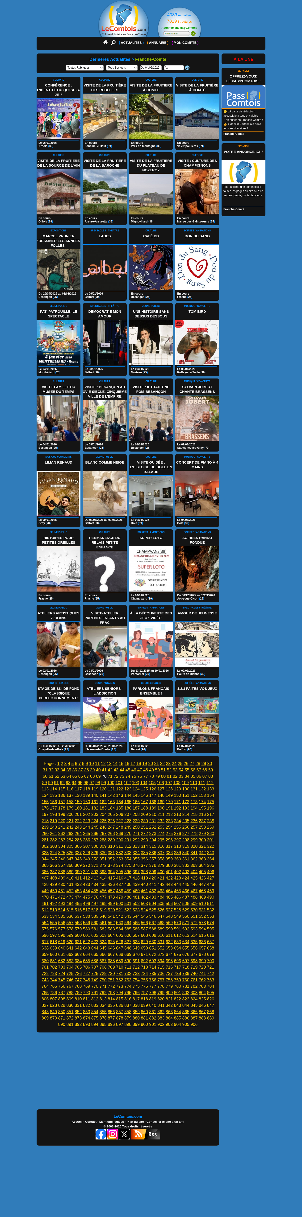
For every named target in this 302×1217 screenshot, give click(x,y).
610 (160, 935)
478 (111, 897)
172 (185, 801)
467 (193, 890)
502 (136, 903)
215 (193, 814)
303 (53, 846)
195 (202, 808)
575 (45, 929)
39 (92, 770)
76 (139, 776)
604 (111, 935)
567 (152, 922)
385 (210, 865)
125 (144, 789)
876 (103, 1018)
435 (103, 884)
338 (169, 852)
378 (152, 865)
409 (61, 878)
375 (127, 865)
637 (210, 941)
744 (53, 980)
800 (169, 992)
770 (94, 986)
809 (70, 999)
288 (103, 840)
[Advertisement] (151, 1072)
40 (98, 770)
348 (78, 859)
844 (185, 1005)
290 (119, 840)
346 (61, 859)
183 (103, 808)
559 (86, 922)
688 (111, 960)
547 (160, 916)
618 (53, 941)
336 (152, 852)
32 (51, 770)
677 (193, 954)
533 (45, 916)
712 (136, 967)
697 (185, 960)
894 (94, 1024)
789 (78, 992)
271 (136, 833)
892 (78, 1024)
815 (119, 999)
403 (185, 871)
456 (103, 890)
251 (144, 827)
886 (185, 1018)
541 (111, 916)
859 (136, 1011)
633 (177, 941)
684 (78, 960)
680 (45, 960)
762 (202, 980)
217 (210, 814)
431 (70, 884)
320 (193, 846)
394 (111, 871)
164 (119, 801)
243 (78, 827)
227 (119, 820)
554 (45, 922)
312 (127, 846)
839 (144, 1005)
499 (111, 903)
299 (193, 840)
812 (94, 999)
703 (61, 967)
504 (152, 903)
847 (210, 1005)
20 (150, 763)
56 (193, 770)
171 (177, 801)
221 (70, 820)
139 (86, 795)
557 (70, 922)
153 (202, 795)
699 (202, 960)
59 (210, 770)
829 (61, 1005)
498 (103, 903)
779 (169, 986)
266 (94, 833)
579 (78, 929)
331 (111, 852)
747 (78, 980)
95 (80, 782)
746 (70, 980)
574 (210, 922)
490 (210, 897)
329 (94, 852)
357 (152, 859)
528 (177, 910)
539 (94, 916)
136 (61, 795)
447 (202, 884)
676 (185, 954)
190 (160, 808)
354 (127, 859)
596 (45, 935)
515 (70, 910)
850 (61, 1011)
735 (152, 973)
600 (78, 935)
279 (202, 833)
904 (177, 1024)
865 (185, 1011)
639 (53, 948)
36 (74, 770)
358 (160, 859)
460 (136, 890)
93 (68, 782)
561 (103, 922)
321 (202, 846)
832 (86, 1005)
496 (86, 903)
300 (202, 840)
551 (193, 916)
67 (86, 776)
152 (193, 795)
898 (127, 1024)
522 (127, 910)
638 (45, 948)
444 (177, 884)
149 (169, 795)
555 (53, 922)
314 (144, 846)
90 (50, 782)
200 (70, 814)
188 (144, 808)
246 (103, 827)
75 (133, 776)
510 (202, 903)
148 (160, 795)
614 (193, 935)
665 (94, 954)
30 (209, 763)
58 (204, 770)
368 (70, 865)
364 (210, 859)
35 (69, 770)
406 (210, 871)
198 (53, 814)
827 (45, 1005)
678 (202, 954)
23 (168, 763)
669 (127, 954)
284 (70, 840)
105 (152, 782)
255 (177, 827)
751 (111, 980)
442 (160, 884)
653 (169, 948)
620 (70, 941)
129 (177, 789)
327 (78, 852)
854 (94, 1011)
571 (185, 922)
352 (111, 859)
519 (103, 910)
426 (202, 878)
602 (94, 935)
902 (160, 1024)
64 (69, 776)
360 (177, 859)
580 (86, 929)
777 (152, 986)
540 (103, 916)
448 (210, 884)
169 (160, 801)
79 (157, 776)
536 (70, 916)
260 (45, 833)
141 (103, 795)
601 (86, 935)
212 (169, 814)
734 (144, 973)
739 (185, 973)
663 (78, 954)
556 (61, 922)
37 (80, 770)
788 (70, 992)
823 (185, 999)
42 (110, 770)
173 (193, 801)
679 (210, 954)
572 (193, 922)
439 (136, 884)
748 (86, 980)
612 (177, 935)
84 (187, 776)
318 (177, 846)
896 (111, 1024)
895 (103, 1024)
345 (53, 859)
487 (185, 897)
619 (61, 941)
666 (103, 954)
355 (136, 859)
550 (185, 916)
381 (177, 865)
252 (152, 827)
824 (193, 999)
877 (111, 1018)
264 (78, 833)
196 (210, 808)
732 (127, 973)
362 (193, 859)
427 (210, 878)
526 (160, 910)
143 (119, 795)
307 (86, 846)
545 (144, 916)
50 (157, 770)
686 (94, 960)
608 (144, 935)
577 (61, 929)
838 (136, 1005)
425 (193, 878)
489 (202, 897)
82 (175, 776)
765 (53, 986)
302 (45, 846)
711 (127, 967)
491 (45, 903)
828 (53, 1005)
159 (78, 801)
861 (152, 1011)
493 (61, 903)
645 (103, 948)
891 (70, 1024)
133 (210, 789)
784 (210, 986)
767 (70, 986)
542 (119, 916)
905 (185, 1024)
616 (210, 935)
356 (144, 859)
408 (53, 878)
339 (177, 852)
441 (152, 884)
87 (204, 776)
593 (193, 929)
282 (53, 840)
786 (53, 992)
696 (177, 960)
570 (177, 922)
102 (127, 782)
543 (127, 916)
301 (210, 840)
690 (127, 960)
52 (169, 770)
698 (193, 960)
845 (193, 1005)
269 (119, 833)
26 (186, 763)
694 (160, 960)
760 (185, 980)
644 (94, 948)
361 (185, 859)
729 (103, 973)
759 (177, 980)
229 (136, 820)
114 (53, 789)
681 (53, 960)
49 (151, 770)
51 (163, 770)
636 (202, 941)
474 (78, 897)
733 (136, 973)
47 (139, 770)
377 (144, 865)
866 (193, 1011)
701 (45, 967)
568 (160, 922)
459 (127, 890)
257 (193, 827)
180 (78, 808)
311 (119, 846)
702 (53, 967)
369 (78, 865)
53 (175, 770)
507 (177, 903)
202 (86, 814)
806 (45, 999)
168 (152, 801)
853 (86, 1011)
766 (61, 986)
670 (136, 954)
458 (119, 890)
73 (122, 776)
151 (185, 795)
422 (169, 878)
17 (132, 763)
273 (152, 833)
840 (152, 1005)
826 (210, 999)
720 (202, 967)
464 (169, 890)
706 (86, 967)
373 (111, 865)
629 (144, 941)
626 (119, 941)
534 (53, 916)
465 (177, 890)
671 (144, 954)
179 (70, 808)
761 (193, 980)
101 (118, 782)
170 (169, 801)
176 (45, 808)
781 (185, 986)
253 (160, 827)
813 (103, 999)
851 (70, 1011)
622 (86, 941)
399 (152, 871)
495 (78, 903)
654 (177, 948)
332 (119, 852)
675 (177, 954)
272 (144, 833)
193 (185, 808)
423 (177, 878)
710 (119, 967)
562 (111, 922)
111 (201, 782)
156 (53, 801)
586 (136, 929)
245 (94, 827)
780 (177, 986)
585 (127, 929)
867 (202, 1011)
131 (193, 789)
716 (169, 967)
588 (152, 929)
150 (177, 795)
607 (136, 935)
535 (61, 916)
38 (86, 770)
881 (144, 1018)
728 (94, 973)
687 (103, 960)
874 (86, 1018)
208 (136, 814)
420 (152, 878)
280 (210, 833)
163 (111, 801)
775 (136, 986)
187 (136, 808)
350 (94, 859)
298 (185, 840)
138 (78, 795)
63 (62, 776)
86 (199, 776)
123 (127, 789)
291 (127, 840)
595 (210, 929)
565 (136, 922)
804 (202, 992)
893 (86, 1024)
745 (61, 980)
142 (111, 795)
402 (177, 871)
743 (45, 980)
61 (51, 776)
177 (53, 808)
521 (119, 910)
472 (61, 897)
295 (160, 840)
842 (169, 1005)
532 (210, 910)
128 (169, 789)
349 (86, 859)
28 (198, 763)
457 (111, 890)
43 (116, 770)
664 (86, 954)
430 (61, 884)
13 (109, 763)
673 (160, 954)
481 (136, 897)
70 (104, 776)
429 (53, 884)
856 (111, 1011)
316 (160, 846)
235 (185, 820)
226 (111, 820)
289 (111, 840)
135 (53, 795)
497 (94, 903)
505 (160, 903)
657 (202, 948)
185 (119, 808)
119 (94, 789)
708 (103, 967)
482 (144, 897)
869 (45, 1018)
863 (169, 1011)
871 (61, 1018)
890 (61, 1024)
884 (169, 1018)
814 (111, 999)
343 (210, 852)
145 (136, 795)
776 (144, 986)
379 (160, 865)
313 (136, 846)
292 (136, 840)
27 (191, 763)
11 (97, 763)
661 (61, 954)
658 (210, 948)
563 (119, 922)
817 (136, 999)
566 (144, 922)
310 (111, 846)
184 (111, 808)
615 (202, 935)
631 (160, 941)
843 (177, 1005)
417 (127, 878)
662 (70, 954)
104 (143, 782)
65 (74, 776)
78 (151, 776)
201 (78, 814)
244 (86, 827)
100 (110, 782)
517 (86, 910)
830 (70, 1005)
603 (103, 935)
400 (160, 871)
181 (86, 808)
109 (185, 782)
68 (92, 776)
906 (193, 1024)
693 (152, 960)
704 (70, 967)
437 (119, 884)
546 (152, 916)
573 (202, 922)
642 (78, 948)
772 (111, 986)
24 (174, 763)
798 (152, 992)
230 (144, 820)
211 (160, 814)
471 (53, 897)
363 (202, 859)
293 (144, 840)
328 (86, 852)
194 (193, 808)
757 (160, 980)
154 (210, 795)
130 (185, 789)
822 (177, 999)
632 (169, 941)
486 (177, 897)
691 (136, 960)
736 (160, 973)
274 (160, 833)
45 (128, 770)
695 (169, 960)
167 (144, 801)
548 (169, 916)
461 (144, 890)
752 (119, 980)
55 (187, 770)
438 (127, 884)
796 (136, 992)
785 (45, 992)
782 (193, 986)
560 (94, 922)
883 (160, 1018)
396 (127, 871)
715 (160, 967)
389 (70, 871)
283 (61, 840)
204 (103, 814)
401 (169, 871)
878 (119, 1018)
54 (181, 770)
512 (45, 910)
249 (127, 827)
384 (202, 865)
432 (78, 884)
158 (70, 801)
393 (103, 871)
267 (103, 833)
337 (160, 852)
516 (78, 910)
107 (168, 782)
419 (144, 878)
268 (111, 833)
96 (86, 782)
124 (136, 789)
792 (103, 992)
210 (152, 814)
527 (169, 910)
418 (136, 878)
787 (61, 992)
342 (202, 852)
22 (162, 763)
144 (127, 795)
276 (177, 833)
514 (61, 910)
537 (78, 916)
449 (45, 890)
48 (145, 770)
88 (210, 776)
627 (127, 941)
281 (45, 840)
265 (86, 833)
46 (133, 770)
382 (185, 865)
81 (169, 776)
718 (185, 967)
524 (144, 910)
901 (152, 1024)
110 (193, 782)
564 (127, 922)
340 (185, 852)
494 (70, 903)
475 (86, 897)
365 (45, 865)
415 (111, 878)
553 (210, 916)
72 (116, 776)
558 (78, 922)
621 (78, 941)
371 (94, 865)
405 (202, 871)
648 (127, 948)
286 (86, 840)
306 (78, 846)
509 (193, 903)
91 (56, 782)
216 (202, 814)
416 (119, 878)
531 (202, 910)
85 (193, 776)
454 (86, 890)
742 (210, 973)
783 (202, 986)
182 (94, 808)
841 (160, 1005)
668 (119, 954)
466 (185, 890)
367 (61, 865)
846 (202, 1005)
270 (127, 833)
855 (103, 1011)
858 (127, 1011)
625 (111, 941)
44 (122, 770)
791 (94, 992)
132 (202, 789)
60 (45, 776)
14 (115, 763)
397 (136, 871)
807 (53, 999)
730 (111, 973)
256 (185, 827)
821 (169, 999)
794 (119, 992)
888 (202, 1018)
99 (103, 782)
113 (45, 789)
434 (94, 884)
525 (152, 910)
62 (57, 776)
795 (127, 992)
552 (202, 916)
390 (78, 871)
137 (70, 795)
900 (144, 1024)
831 (78, 1005)
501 (127, 903)
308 (94, 846)
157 (61, 801)
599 (70, 935)
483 (152, 897)
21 (156, 763)
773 (119, 986)
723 (53, 973)
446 (193, 884)
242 (70, 827)
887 (193, 1018)
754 (136, 980)
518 (94, 910)
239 (45, 827)
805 (210, 992)
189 (152, 808)
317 (169, 846)
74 (128, 776)
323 (45, 852)
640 (61, 948)
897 (119, 1024)
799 (160, 992)
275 (169, 833)
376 (136, 865)
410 (70, 878)
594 (202, 929)
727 (86, 973)
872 (70, 1018)
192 (177, 808)
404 (193, 871)
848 (45, 1011)
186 (127, 808)
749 (94, 980)
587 (144, 929)
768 (78, 986)
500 (119, 903)
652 (160, 948)
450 (53, 890)
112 (210, 782)
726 (78, 973)
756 (152, 980)
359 (169, 859)
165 (127, 801)
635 (193, 941)
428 (45, 884)
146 (144, 795)
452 (70, 890)
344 (45, 859)
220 (61, 820)
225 (103, 820)
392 (94, 871)
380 (169, 865)
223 (86, 820)
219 (53, 820)
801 (177, 992)
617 (45, 941)
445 (185, 884)
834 (103, 1005)
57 (199, 770)
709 (111, 967)
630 (152, 941)
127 (160, 789)
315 (152, 846)
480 (127, 897)
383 (193, 865)
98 (97, 782)
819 (152, 999)
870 (53, 1018)
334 (136, 852)
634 (185, 941)
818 (144, 999)
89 (44, 782)
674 (169, 954)
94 (74, 782)
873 (78, 1018)
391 (86, 871)
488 (193, 897)
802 (185, 992)
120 (103, 789)
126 (152, 789)
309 (103, 846)
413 (94, 878)
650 (144, 948)
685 (86, 960)
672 (152, 954)
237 (202, 820)
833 (94, 1005)
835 (111, 1005)
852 (78, 1011)
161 (94, 801)
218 (45, 820)
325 (61, 852)
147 (152, 795)
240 (53, 827)
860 (144, 1011)
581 (94, 929)
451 (61, 890)
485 (169, 897)
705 (78, 967)
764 (45, 986)
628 (136, 941)
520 (111, 910)
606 (127, 935)
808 (61, 999)
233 (169, 820)
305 (70, 846)
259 (210, 827)
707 (94, 967)
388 (61, 871)
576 (53, 929)
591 (177, 929)
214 (185, 814)
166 (136, 801)
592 (185, 929)
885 (177, 1018)
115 (61, 789)
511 (210, 903)
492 (53, 903)
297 (177, 840)
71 (110, 776)
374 (119, 865)
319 (185, 846)
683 (70, 960)
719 (193, 967)
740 (193, 973)
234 (177, 820)
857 (119, 1011)
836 (119, 1005)
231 (152, 820)
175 (210, 801)
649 (136, 948)
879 (127, 1018)
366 (53, 865)
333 (127, 852)
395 (119, 871)
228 (127, 820)
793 (111, 992)
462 (152, 890)
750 (103, 980)
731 (119, 973)
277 (185, 833)
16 (127, 763)
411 (78, 878)
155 (45, 801)
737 (169, 973)
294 (152, 840)
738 (177, 973)
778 (160, 986)
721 (210, 967)
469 (210, 890)
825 (202, 999)
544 (136, 916)
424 (185, 878)
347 (70, 859)
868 (210, 1011)
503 (144, 903)
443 (169, 884)
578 (70, 929)
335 (144, 852)
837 (127, 1005)
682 (61, 960)
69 (98, 776)
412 (86, 878)
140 (94, 795)
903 (169, 1024)
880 (136, 1018)
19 (144, 763)
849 (53, 1011)
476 (94, 897)
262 (61, 833)
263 (70, 833)
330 (103, 852)
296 (169, 840)
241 (61, 827)
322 (210, 846)
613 (185, 935)
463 (160, 890)
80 (163, 776)
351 (103, 859)
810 (78, 999)
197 (45, 814)
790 (86, 992)
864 (177, 1011)
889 (210, 1018)
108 (176, 782)
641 (70, 948)
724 (61, 973)
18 (138, 763)
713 (144, 967)
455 (94, 890)
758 (169, 980)
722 (45, 973)
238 (210, 820)
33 (57, 770)
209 (144, 814)
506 (169, 903)
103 (135, 782)
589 (160, 929)
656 (193, 948)
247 (111, 827)
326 (70, 852)
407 (45, 878)
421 (160, 878)
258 (202, 827)
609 (152, 935)
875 (94, 1018)
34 (62, 770)
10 (91, 763)
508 (185, 903)
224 (94, 820)
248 (119, 827)
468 (202, 890)
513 (53, 910)
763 (210, 980)
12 (103, 763)
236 (193, 820)
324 (53, 852)
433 (86, 884)
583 (111, 929)
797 (144, 992)
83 (181, 776)
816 (127, 999)
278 (193, 833)
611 (169, 935)
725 (70, 973)
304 (61, 846)
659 (45, 954)
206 (119, 814)
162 (103, 801)
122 (119, 789)
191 (169, 808)
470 (45, 897)
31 (45, 770)
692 (144, 960)
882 (152, 1018)
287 (94, 840)
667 (111, 954)
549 (177, 916)
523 (136, 910)
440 (144, 884)
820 (160, 999)
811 (86, 999)
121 (111, 789)
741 (202, 973)
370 (86, 865)
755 (144, 980)
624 (103, 941)
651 (152, 948)
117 (78, 789)
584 (119, 929)
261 (53, 833)
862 (160, 1011)
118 (86, 789)
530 (193, 910)
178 (61, 808)
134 (45, 795)
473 (70, 897)
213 (177, 814)
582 (103, 929)
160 (86, 801)
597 (53, 935)
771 (103, 986)
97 (91, 782)
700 (210, 960)
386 (45, 871)
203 (94, 814)
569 (169, 922)
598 (61, 935)
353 (119, 859)
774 (127, 986)
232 (160, 820)
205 (111, 814)
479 (119, 897)
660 (53, 954)
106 (160, 782)
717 (177, 967)
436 (111, 884)
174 (202, 801)
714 (152, 967)
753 (127, 980)
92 (62, 782)
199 (61, 814)
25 (180, 763)
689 (119, 960)
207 (127, 814)
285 (78, 840)
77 (145, 776)
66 (80, 776)
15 (121, 763)
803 (193, 992)
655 (185, 948)
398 (144, 871)
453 (78, 890)
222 (78, 820)
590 (169, 929)
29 (203, 763)
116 (70, 789)
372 (103, 865)
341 (193, 852)
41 (104, 770)
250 (136, 827)
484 (160, 897)
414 (103, 878)
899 (136, 1024)
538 (86, 916)
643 (86, 948)
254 (169, 827)
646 (111, 948)
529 (185, 910)
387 (53, 871)
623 (94, 941)
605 (119, 935)
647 (119, 948)
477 (103, 897)
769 (86, 986)
